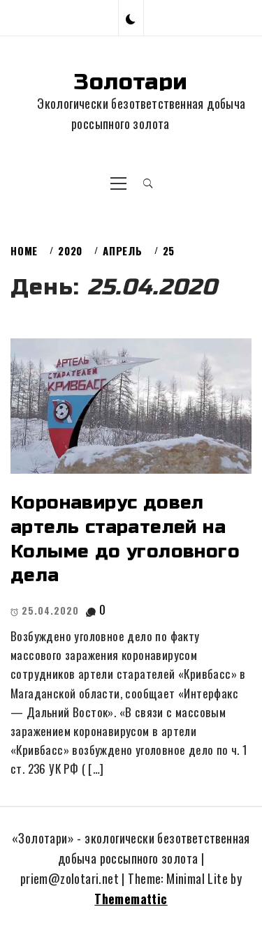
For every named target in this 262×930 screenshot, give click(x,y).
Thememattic (130, 899)
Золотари (130, 82)
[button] (131, 17)
